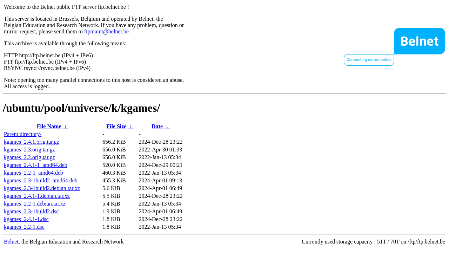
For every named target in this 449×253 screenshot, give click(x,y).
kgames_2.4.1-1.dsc (26, 219)
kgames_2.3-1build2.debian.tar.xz (42, 188)
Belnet (11, 242)
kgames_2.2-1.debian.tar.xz (35, 204)
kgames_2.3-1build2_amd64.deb (41, 180)
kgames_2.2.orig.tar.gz (29, 157)
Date (157, 126)
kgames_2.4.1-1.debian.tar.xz (37, 196)
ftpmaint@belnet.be (106, 31)
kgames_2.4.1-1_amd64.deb (35, 165)
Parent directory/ (22, 134)
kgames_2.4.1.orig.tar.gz (31, 142)
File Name (49, 126)
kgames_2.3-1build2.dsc (31, 211)
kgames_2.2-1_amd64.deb (33, 173)
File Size (116, 126)
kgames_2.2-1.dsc (24, 227)
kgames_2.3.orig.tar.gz (29, 150)
